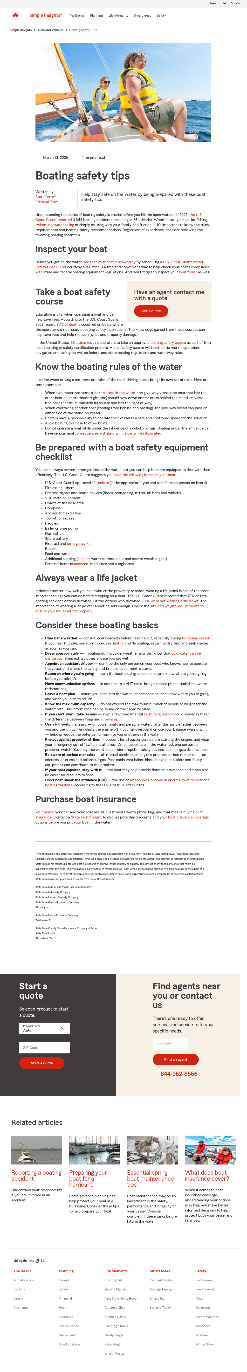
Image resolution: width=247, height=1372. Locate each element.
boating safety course (168, 343)
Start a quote (42, 1063)
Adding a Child (114, 1308)
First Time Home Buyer (121, 1298)
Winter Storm (205, 1344)
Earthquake (203, 1280)
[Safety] (161, 16)
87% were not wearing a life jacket (170, 601)
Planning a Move (116, 1326)
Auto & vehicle (24, 1280)
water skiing (64, 225)
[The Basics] (77, 16)
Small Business (69, 1344)
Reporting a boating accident (36, 1176)
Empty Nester (114, 1353)
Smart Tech (158, 1298)
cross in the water (120, 393)
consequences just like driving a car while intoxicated (118, 433)
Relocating (112, 1344)
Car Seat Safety (161, 1280)
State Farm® (47, 199)
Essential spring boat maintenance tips (150, 1179)
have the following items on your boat (144, 475)
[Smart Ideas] (142, 16)
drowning (109, 719)
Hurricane (202, 1308)
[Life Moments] (118, 16)
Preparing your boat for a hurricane (88, 1179)
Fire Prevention (206, 1289)
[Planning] (96, 16)
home (48, 812)
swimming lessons (158, 714)
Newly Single (113, 1335)
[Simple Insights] (46, 17)
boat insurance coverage (188, 817)
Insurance (66, 1317)
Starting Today (160, 1308)
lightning (119, 643)
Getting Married (115, 1289)
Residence (21, 1308)
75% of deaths (68, 324)
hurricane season (196, 638)
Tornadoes (202, 1326)
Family (18, 1298)
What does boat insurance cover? (207, 1176)
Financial (65, 1298)
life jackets (100, 483)
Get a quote (151, 311)
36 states (78, 343)
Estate (63, 1289)
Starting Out (113, 1280)
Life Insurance (69, 1326)
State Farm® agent (86, 817)
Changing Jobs (115, 1317)
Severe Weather (207, 1317)
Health (64, 1308)
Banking (19, 1289)
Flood (199, 1298)
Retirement (67, 1335)
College (64, 1280)
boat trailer (188, 272)
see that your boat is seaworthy (109, 262)
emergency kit (79, 544)
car (66, 812)
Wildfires (201, 1335)
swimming (43, 225)
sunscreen (79, 564)
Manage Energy (161, 1289)
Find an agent (175, 1059)
